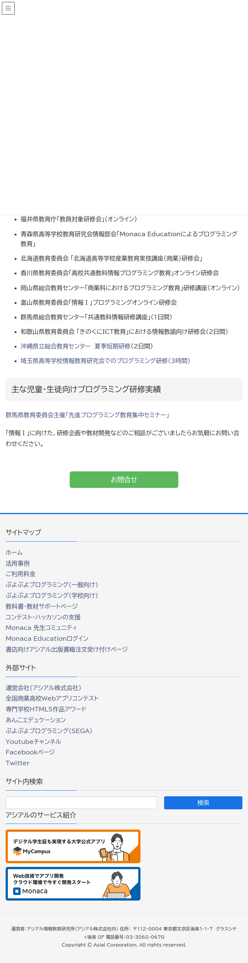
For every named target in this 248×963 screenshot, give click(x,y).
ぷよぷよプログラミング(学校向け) (52, 596)
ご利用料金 (21, 574)
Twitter (18, 763)
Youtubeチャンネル (33, 742)
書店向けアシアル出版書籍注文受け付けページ (67, 649)
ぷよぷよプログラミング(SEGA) (49, 731)
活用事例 (18, 563)
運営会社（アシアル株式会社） (43, 688)
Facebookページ (30, 752)
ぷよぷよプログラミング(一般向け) (52, 585)
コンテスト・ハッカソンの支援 (43, 617)
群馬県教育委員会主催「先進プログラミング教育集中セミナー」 (87, 415)
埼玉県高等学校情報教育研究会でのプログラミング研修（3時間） (105, 361)
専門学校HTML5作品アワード (46, 709)
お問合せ (124, 479)
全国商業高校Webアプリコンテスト (52, 698)
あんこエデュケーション (36, 720)
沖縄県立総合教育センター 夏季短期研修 (76, 346)
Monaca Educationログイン (47, 639)
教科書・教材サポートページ (42, 606)
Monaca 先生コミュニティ (41, 628)
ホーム (14, 553)
